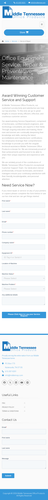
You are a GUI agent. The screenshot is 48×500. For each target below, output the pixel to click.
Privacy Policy (8, 407)
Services (14, 41)
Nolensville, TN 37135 (14, 367)
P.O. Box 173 (8, 363)
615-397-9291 (19, 3)
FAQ (3, 403)
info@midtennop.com (36, 3)
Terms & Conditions (10, 411)
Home (7, 41)
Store (24, 32)
